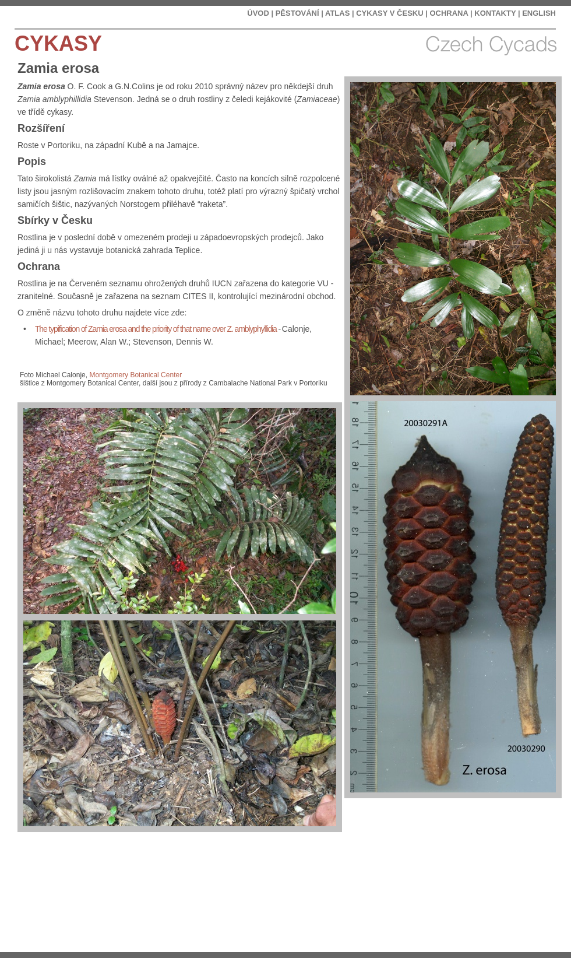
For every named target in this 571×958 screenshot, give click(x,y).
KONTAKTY (495, 13)
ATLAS (337, 13)
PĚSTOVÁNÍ (297, 13)
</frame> (497, 923)
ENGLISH (539, 13)
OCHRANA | (450, 13)
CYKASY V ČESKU (389, 13)
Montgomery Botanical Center (135, 375)
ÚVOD (258, 13)
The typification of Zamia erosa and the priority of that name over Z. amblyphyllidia (156, 329)
